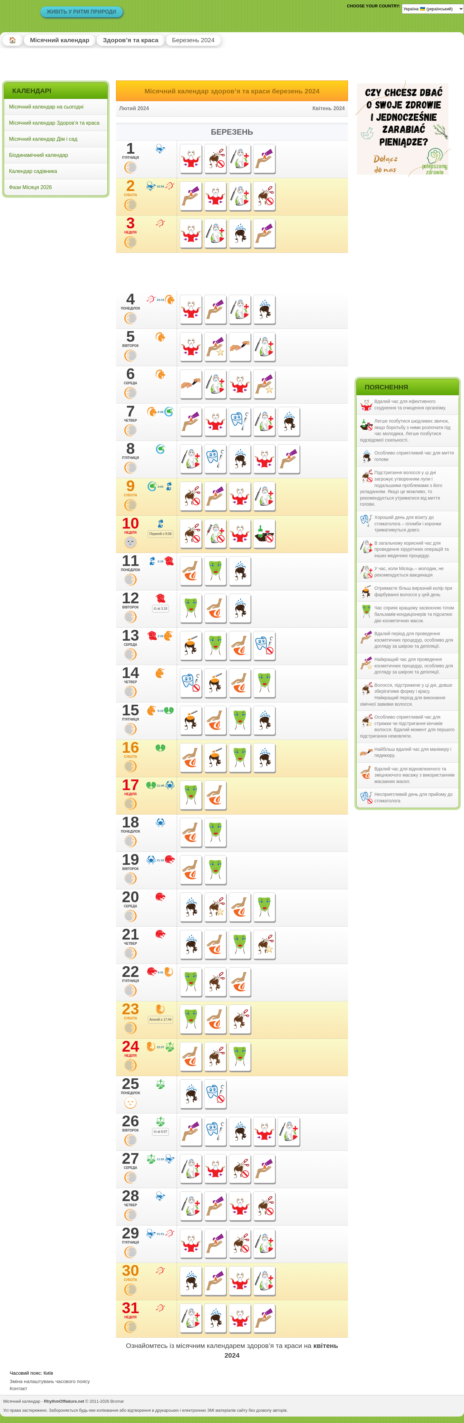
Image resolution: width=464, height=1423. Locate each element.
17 (130, 786)
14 (130, 674)
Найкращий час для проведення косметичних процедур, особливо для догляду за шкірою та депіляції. (413, 665)
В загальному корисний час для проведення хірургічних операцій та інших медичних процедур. (411, 549)
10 (130, 525)
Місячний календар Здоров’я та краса (54, 123)
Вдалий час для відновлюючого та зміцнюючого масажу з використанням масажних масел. (414, 775)
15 (130, 712)
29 (130, 1235)
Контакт (18, 1388)
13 (130, 637)
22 (130, 973)
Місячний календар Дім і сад (43, 139)
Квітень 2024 (329, 108)
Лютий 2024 (134, 108)
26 (130, 1123)
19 (130, 861)
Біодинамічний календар (38, 155)
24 (130, 1048)
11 (130, 562)
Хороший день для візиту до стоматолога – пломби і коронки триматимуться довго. (407, 523)
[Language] (433, 9)
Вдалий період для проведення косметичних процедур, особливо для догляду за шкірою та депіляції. (413, 640)
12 (130, 600)
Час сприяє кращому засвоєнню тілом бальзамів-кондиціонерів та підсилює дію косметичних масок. (414, 614)
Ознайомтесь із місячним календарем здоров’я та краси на (232, 1350)
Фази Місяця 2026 (30, 187)
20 (130, 899)
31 (130, 1310)
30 (130, 1272)
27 (130, 1160)
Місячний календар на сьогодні (46, 107)
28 (130, 1197)
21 (130, 936)
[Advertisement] (56, 241)
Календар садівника (33, 171)
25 (130, 1085)
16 (130, 749)
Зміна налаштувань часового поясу (50, 1381)
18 (130, 824)
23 (130, 1011)
